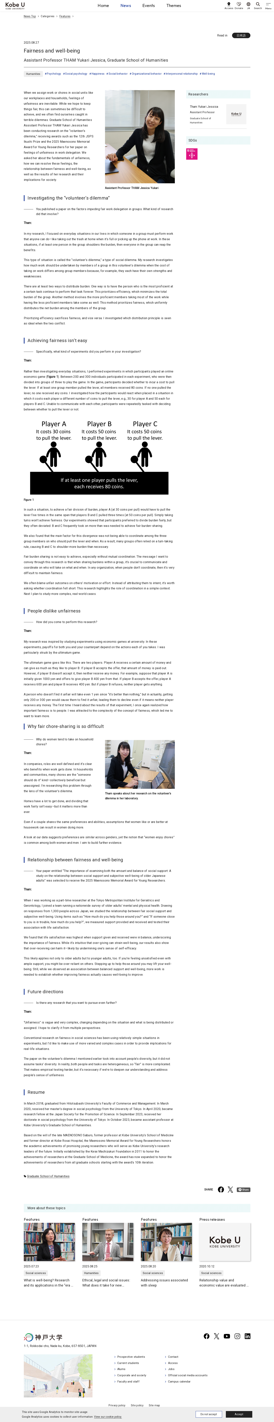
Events (148, 5)
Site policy (137, 1405)
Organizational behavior (147, 73)
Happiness (98, 73)
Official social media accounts (190, 1376)
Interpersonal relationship (182, 73)
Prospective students (132, 1357)
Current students (128, 1363)
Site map (154, 1405)
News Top (30, 16)
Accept (239, 1414)
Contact (175, 1357)
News (125, 5)
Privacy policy (117, 1405)
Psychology (54, 73)
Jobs (173, 1370)
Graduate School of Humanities (48, 1176)
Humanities (33, 73)
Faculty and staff (128, 1383)
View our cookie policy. (108, 1416)
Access (175, 1363)
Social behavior (118, 73)
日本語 (241, 35)
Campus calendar (181, 1383)
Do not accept (209, 1414)
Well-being (208, 73)
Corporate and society (132, 1376)
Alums (121, 1370)
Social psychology (76, 73)
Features (65, 16)
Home (103, 5)
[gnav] (268, 5)
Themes (173, 5)
